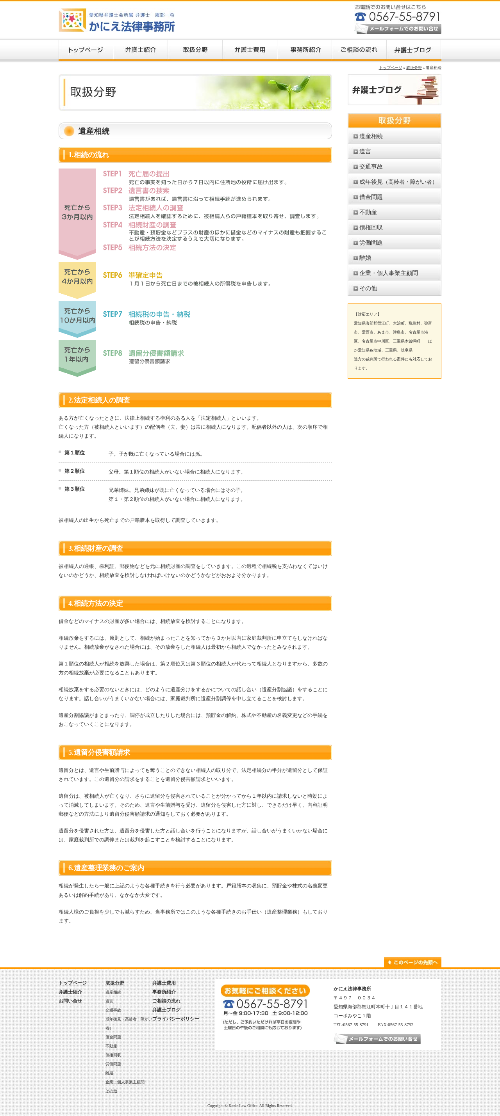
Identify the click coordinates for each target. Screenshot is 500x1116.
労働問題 (371, 242)
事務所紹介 (164, 992)
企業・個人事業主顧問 (388, 273)
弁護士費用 (164, 983)
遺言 (365, 151)
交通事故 (371, 166)
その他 (368, 288)
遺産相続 (371, 136)
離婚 (365, 257)
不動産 (368, 212)
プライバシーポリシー (175, 1019)
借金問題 (371, 196)
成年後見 (398, 181)
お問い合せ (70, 1001)
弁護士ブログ (166, 1010)
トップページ (390, 68)
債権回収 (371, 227)
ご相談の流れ (166, 1001)
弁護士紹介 (70, 992)
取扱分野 (414, 68)
